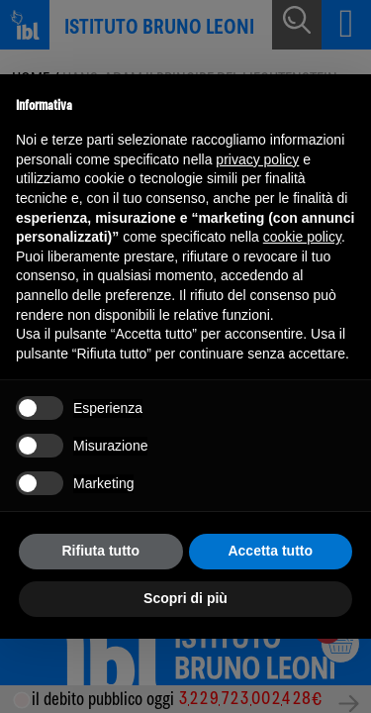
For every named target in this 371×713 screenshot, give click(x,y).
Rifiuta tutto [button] (100, 551)
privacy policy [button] (257, 159)
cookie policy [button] (302, 237)
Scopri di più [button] (185, 598)
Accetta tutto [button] (270, 551)
